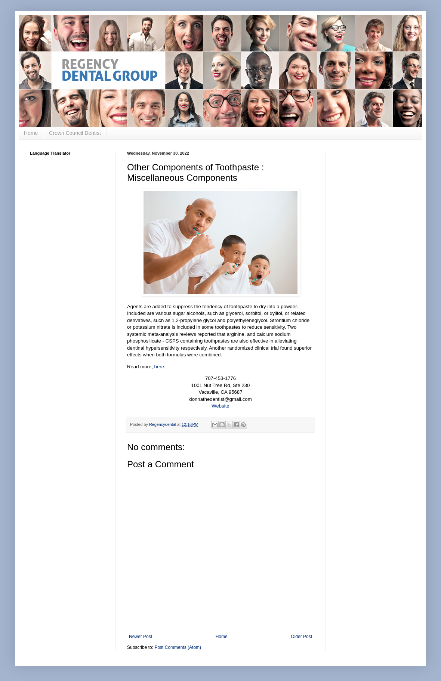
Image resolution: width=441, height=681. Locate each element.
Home (31, 133)
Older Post (301, 636)
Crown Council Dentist (75, 133)
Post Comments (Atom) (177, 647)
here (159, 366)
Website (220, 406)
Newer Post (140, 636)
